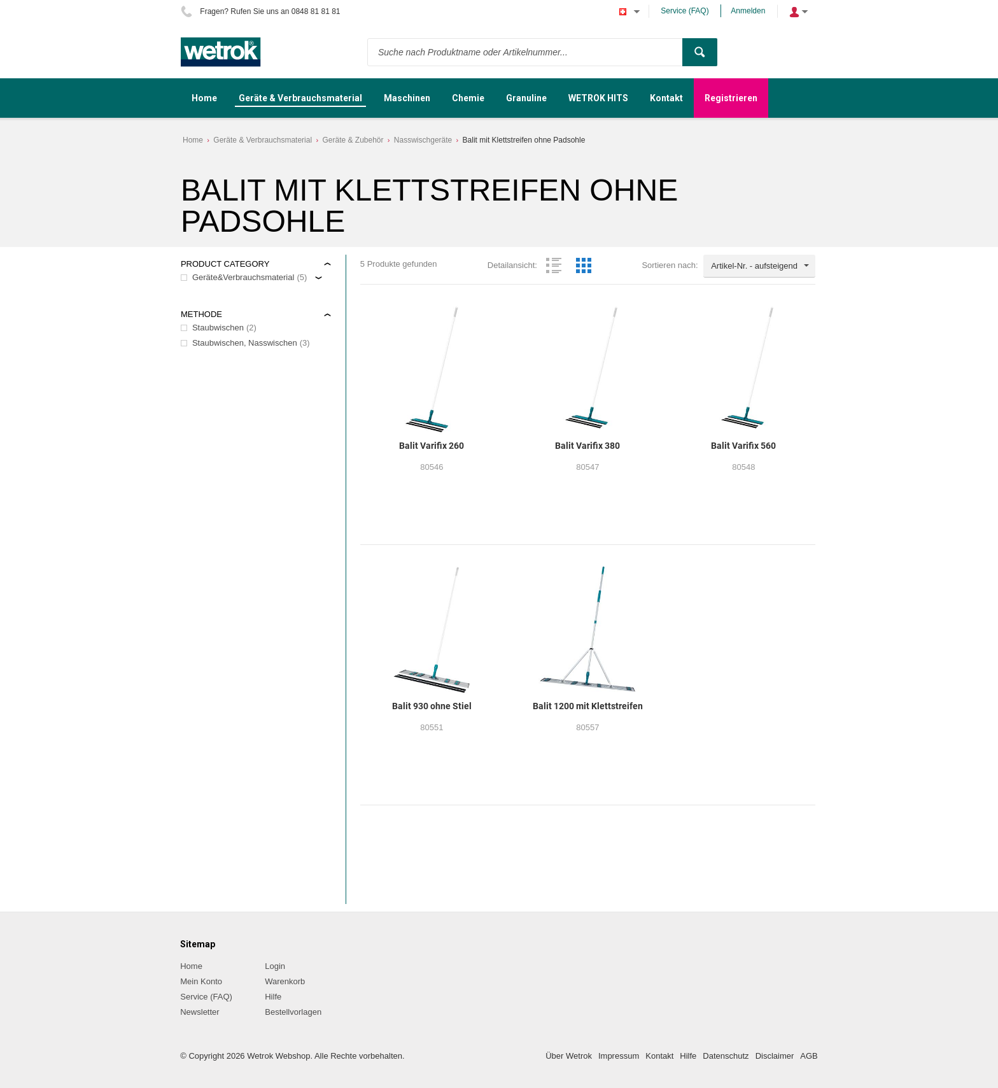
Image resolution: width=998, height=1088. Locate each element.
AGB (808, 1056)
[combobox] (759, 266)
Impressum (618, 1056)
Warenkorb (285, 981)
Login (275, 966)
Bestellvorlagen (293, 1012)
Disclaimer (775, 1056)
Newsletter (199, 1012)
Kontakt (659, 1056)
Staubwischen (218, 327)
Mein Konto (201, 981)
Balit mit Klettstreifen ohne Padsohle (524, 140)
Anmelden (748, 10)
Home (193, 140)
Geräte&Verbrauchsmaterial (243, 277)
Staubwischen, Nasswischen (244, 343)
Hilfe (273, 996)
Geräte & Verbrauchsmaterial (262, 140)
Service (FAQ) (684, 10)
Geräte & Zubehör (352, 140)
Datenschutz (726, 1056)
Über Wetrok (568, 1056)
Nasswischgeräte (423, 140)
